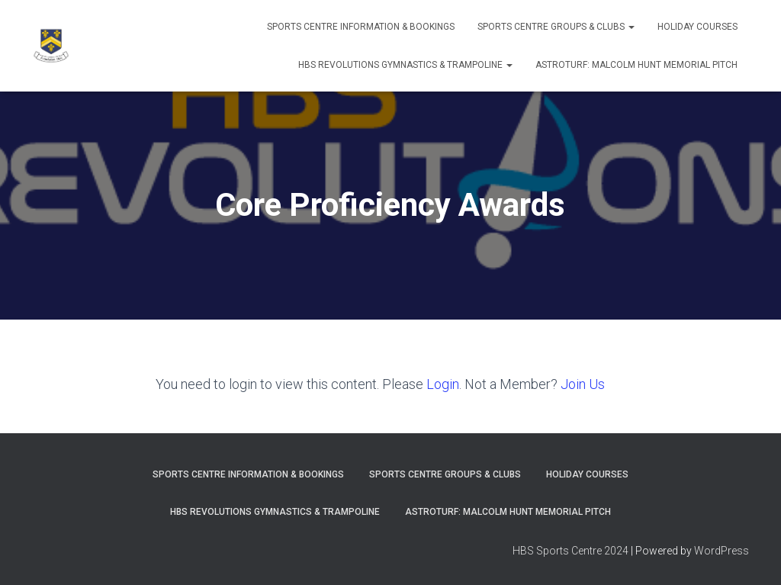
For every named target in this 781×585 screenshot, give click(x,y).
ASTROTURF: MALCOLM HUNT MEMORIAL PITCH (636, 64)
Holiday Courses (697, 26)
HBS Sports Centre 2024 (570, 551)
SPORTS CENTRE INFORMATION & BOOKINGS (361, 26)
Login (442, 384)
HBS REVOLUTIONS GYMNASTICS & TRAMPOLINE (405, 64)
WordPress (721, 551)
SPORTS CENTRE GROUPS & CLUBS (556, 26)
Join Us (583, 384)
